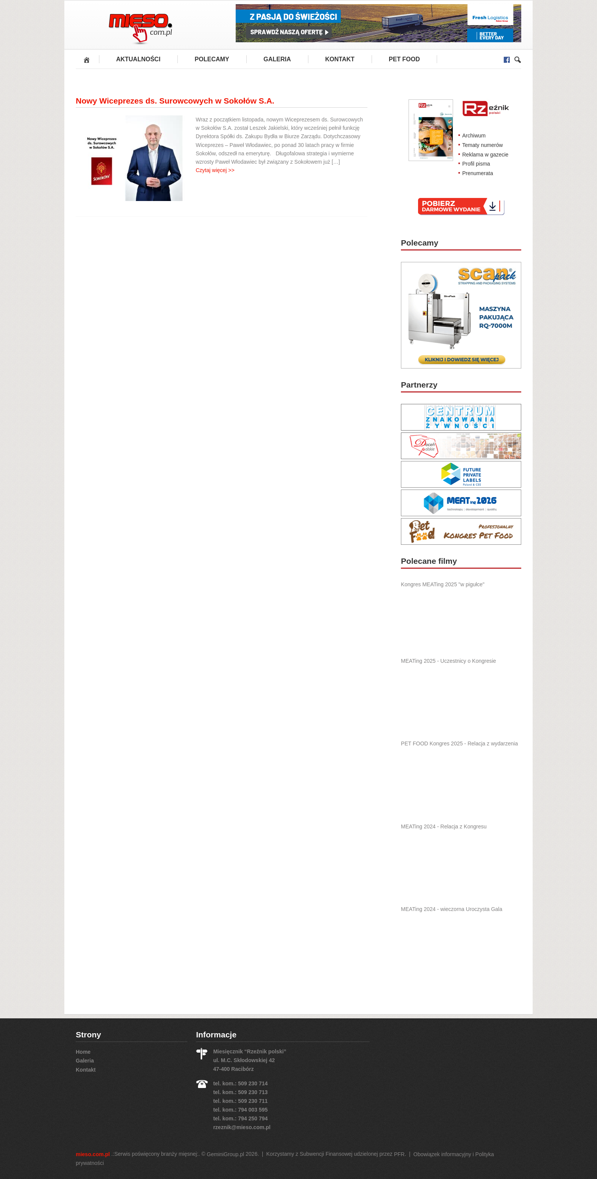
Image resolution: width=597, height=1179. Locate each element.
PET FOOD (404, 59)
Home (83, 1051)
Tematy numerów (482, 145)
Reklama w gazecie (485, 154)
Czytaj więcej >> (215, 170)
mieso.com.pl (93, 1154)
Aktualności (138, 59)
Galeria (277, 59)
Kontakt (339, 59)
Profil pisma (476, 164)
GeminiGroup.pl (225, 1154)
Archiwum (473, 135)
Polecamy (212, 59)
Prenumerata (477, 173)
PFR (399, 1154)
